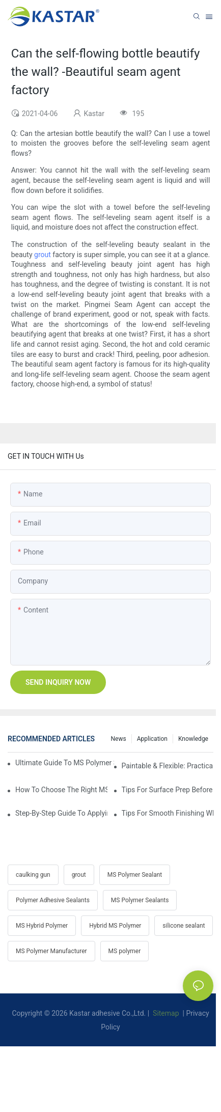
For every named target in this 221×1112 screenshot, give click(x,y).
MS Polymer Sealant (134, 874)
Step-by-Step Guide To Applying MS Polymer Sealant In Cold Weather (61, 813)
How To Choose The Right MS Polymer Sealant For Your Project (61, 790)
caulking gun (33, 874)
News (118, 738)
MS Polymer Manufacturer (51, 951)
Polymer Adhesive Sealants (53, 900)
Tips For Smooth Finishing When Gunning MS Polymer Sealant (168, 813)
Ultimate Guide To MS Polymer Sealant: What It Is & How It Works (64, 763)
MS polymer (124, 951)
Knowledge (193, 738)
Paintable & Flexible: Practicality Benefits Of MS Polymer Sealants (168, 766)
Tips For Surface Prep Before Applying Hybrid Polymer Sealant (168, 790)
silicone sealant (183, 925)
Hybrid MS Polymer (115, 925)
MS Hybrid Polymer (42, 925)
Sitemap (165, 1013)
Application (152, 738)
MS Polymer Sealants (140, 900)
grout (42, 255)
